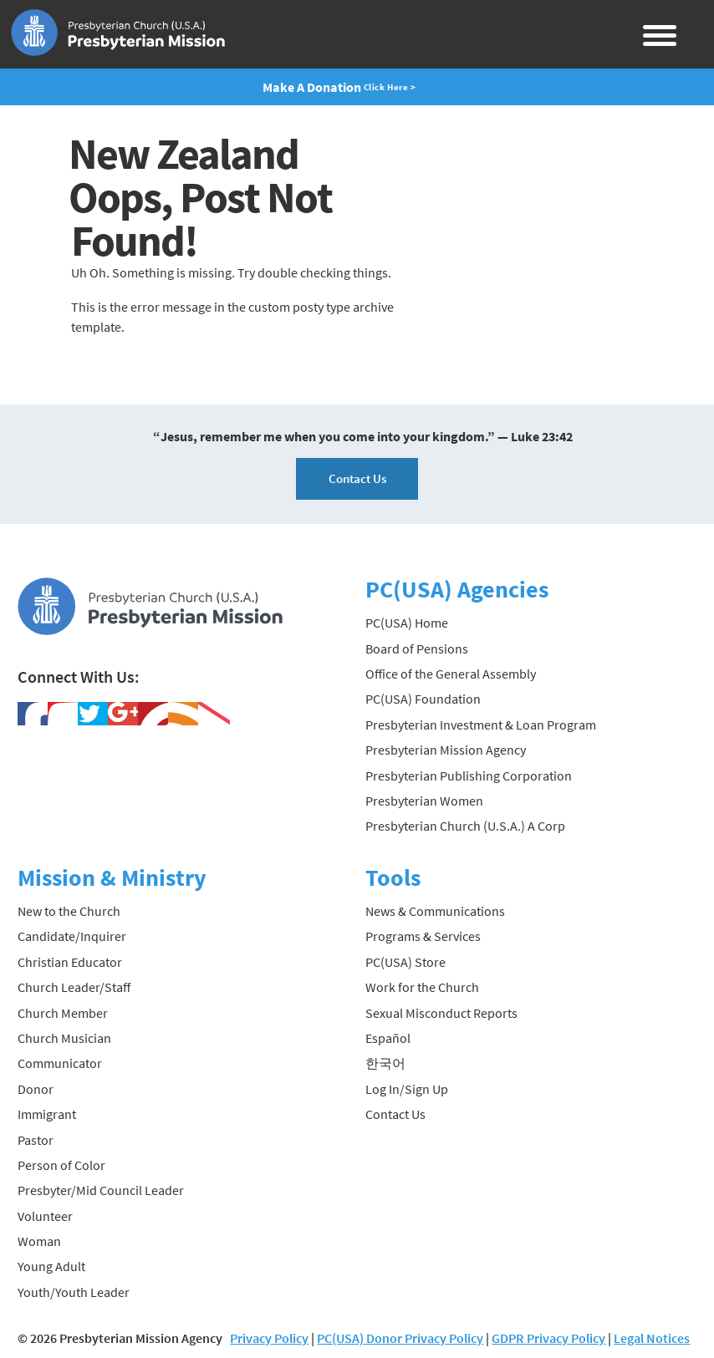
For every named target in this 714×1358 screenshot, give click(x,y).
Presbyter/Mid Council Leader (101, 1190)
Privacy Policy (269, 1338)
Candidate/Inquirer (72, 936)
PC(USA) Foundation (423, 698)
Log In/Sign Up (406, 1089)
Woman (39, 1241)
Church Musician (64, 1038)
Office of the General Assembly (450, 673)
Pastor (36, 1140)
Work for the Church (422, 987)
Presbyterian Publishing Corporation (468, 775)
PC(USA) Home (406, 622)
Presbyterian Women (424, 800)
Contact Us (357, 478)
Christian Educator (70, 962)
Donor (36, 1089)
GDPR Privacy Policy (548, 1338)
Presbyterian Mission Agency (445, 749)
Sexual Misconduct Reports (441, 1013)
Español (388, 1038)
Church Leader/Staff (74, 987)
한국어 (385, 1063)
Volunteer (45, 1216)
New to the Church (69, 911)
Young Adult (51, 1266)
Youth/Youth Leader (74, 1292)
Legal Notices (652, 1338)
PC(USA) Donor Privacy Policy (400, 1338)
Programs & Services (423, 936)
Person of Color (61, 1165)
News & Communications (435, 911)
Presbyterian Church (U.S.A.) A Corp (465, 825)
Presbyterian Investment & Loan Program (480, 724)
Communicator (60, 1063)
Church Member (63, 1013)
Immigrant (47, 1114)
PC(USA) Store (405, 962)
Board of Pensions (416, 648)
